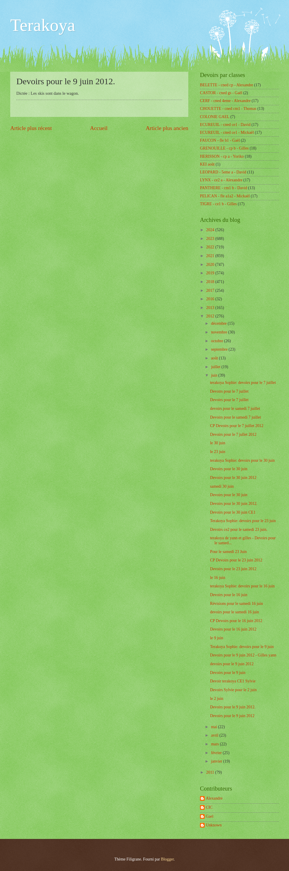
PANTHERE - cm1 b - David (223, 188)
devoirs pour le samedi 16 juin (234, 612)
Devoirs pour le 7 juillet (229, 391)
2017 (210, 290)
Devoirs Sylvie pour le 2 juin (233, 690)
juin (214, 375)
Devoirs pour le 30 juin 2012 (233, 477)
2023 (210, 238)
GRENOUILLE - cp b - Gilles (224, 148)
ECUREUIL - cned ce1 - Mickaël (227, 132)
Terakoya (42, 25)
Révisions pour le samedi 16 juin (236, 603)
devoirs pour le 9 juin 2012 (231, 664)
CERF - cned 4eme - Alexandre (225, 101)
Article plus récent (31, 128)
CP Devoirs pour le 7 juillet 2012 (236, 426)
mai (214, 727)
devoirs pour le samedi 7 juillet (235, 408)
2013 (210, 307)
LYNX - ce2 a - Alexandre (221, 180)
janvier (217, 761)
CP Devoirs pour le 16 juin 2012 (236, 621)
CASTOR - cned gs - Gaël (221, 93)
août (215, 358)
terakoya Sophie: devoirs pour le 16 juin (242, 586)
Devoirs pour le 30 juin (228, 469)
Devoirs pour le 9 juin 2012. (232, 707)
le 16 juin (217, 577)
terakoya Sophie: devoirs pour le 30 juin (242, 460)
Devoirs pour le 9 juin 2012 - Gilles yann (243, 655)
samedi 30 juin (222, 486)
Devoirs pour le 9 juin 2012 (232, 716)
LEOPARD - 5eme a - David (223, 172)
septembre (220, 349)
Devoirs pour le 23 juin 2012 (233, 569)
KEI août (207, 164)
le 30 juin (217, 443)
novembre (219, 332)
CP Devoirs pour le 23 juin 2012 (236, 560)
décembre (219, 323)
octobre (217, 341)
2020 (210, 264)
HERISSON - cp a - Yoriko (222, 156)
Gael (209, 816)
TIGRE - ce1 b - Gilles (218, 204)
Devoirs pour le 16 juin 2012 (233, 629)
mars (215, 744)
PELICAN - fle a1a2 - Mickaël (225, 196)
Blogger (167, 859)
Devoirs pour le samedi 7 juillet (235, 417)
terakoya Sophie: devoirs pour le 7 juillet (243, 382)
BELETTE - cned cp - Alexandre (226, 85)
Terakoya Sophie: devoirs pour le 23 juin (243, 521)
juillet (216, 367)
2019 (210, 273)
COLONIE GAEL (214, 117)
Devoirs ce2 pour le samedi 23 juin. (238, 529)
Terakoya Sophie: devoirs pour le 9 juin (242, 647)
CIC (209, 807)
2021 (210, 256)
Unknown (214, 825)
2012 (210, 316)
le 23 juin (217, 451)
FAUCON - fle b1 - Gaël (220, 140)
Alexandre (214, 798)
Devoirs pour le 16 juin (228, 595)
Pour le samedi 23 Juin (228, 551)
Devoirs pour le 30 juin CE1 (232, 512)
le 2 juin (216, 698)
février (217, 753)
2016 (210, 299)
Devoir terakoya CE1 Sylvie (232, 681)
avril (215, 735)
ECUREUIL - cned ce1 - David (225, 124)
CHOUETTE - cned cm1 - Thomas (228, 108)
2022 (210, 247)
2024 (210, 230)
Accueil (98, 128)
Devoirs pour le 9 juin (227, 672)
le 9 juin (216, 638)
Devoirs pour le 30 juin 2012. (233, 503)
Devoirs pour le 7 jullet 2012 (233, 434)
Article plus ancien (167, 128)
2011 (210, 772)
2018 (210, 282)
